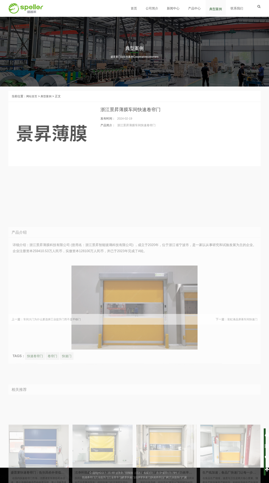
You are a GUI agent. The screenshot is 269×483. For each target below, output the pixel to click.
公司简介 (152, 8)
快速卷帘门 (35, 430)
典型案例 (216, 9)
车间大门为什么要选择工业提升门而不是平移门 (54, 324)
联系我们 (237, 8)
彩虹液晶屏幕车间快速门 (241, 324)
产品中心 (195, 8)
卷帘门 (54, 430)
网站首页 (32, 101)
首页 (134, 8)
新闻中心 (173, 8)
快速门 (69, 430)
